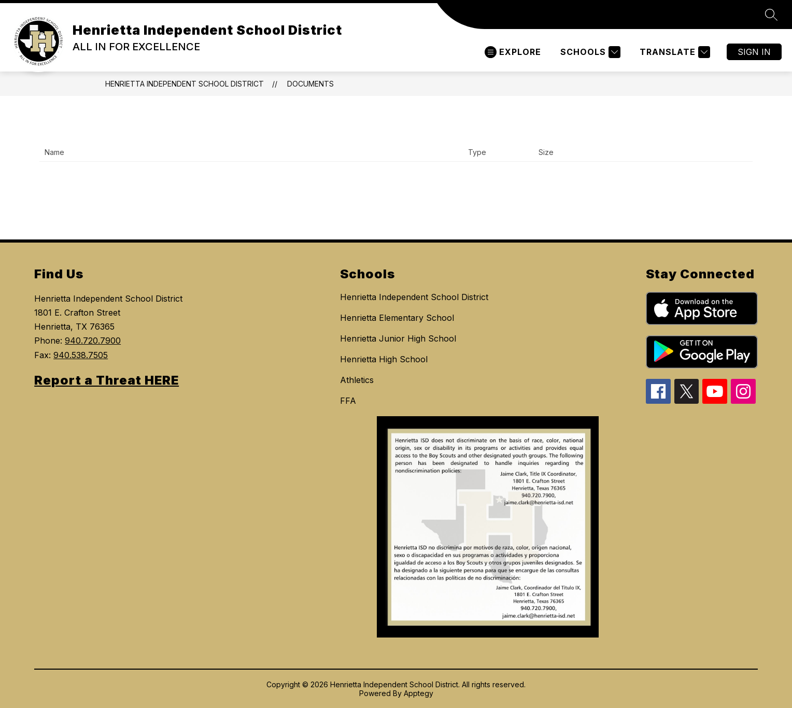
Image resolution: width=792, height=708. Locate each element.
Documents (310, 83)
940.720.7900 (93, 340)
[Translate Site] (673, 52)
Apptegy (418, 693)
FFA (348, 400)
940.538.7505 (80, 355)
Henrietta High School (384, 359)
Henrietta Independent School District (184, 83)
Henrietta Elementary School (397, 318)
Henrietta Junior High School (398, 338)
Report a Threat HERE (106, 380)
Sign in (754, 52)
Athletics (357, 380)
